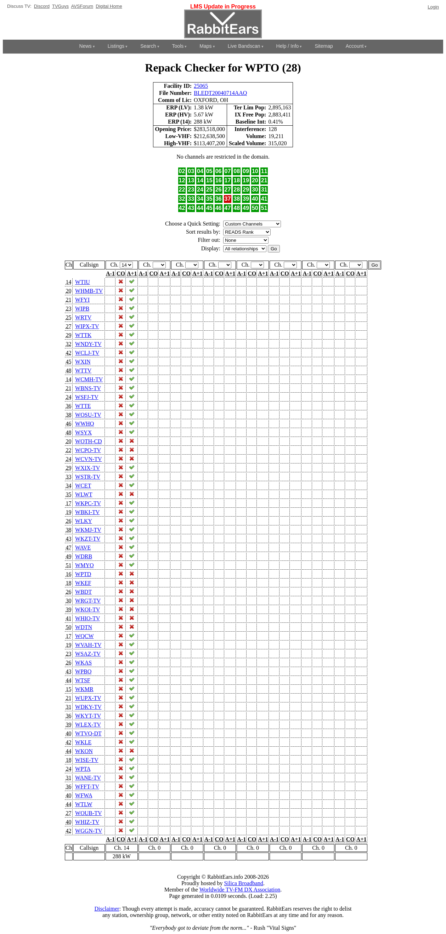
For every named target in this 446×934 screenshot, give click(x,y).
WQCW (84, 636)
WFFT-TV (87, 787)
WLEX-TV (88, 725)
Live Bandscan (244, 46)
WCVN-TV (88, 459)
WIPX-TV (87, 326)
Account (355, 46)
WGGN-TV (88, 831)
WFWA (83, 795)
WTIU (82, 282)
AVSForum (82, 6)
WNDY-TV (88, 344)
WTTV (83, 371)
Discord (42, 6)
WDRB (83, 556)
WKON (84, 751)
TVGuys (60, 6)
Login (433, 7)
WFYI (82, 300)
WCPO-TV (88, 450)
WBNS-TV (88, 388)
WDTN (83, 627)
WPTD (83, 574)
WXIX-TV (87, 468)
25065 (201, 86)
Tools (178, 46)
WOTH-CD (88, 441)
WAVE (83, 548)
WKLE (83, 742)
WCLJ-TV (87, 353)
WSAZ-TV (88, 654)
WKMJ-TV (88, 530)
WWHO (84, 424)
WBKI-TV (87, 512)
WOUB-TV (88, 813)
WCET (83, 486)
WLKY (83, 521)
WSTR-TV (87, 477)
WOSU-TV (88, 415)
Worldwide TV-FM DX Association (240, 890)
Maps (205, 46)
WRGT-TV (88, 601)
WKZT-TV (87, 539)
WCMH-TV (89, 379)
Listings (116, 46)
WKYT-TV (88, 716)
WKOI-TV (87, 609)
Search (148, 46)
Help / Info (287, 46)
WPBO (83, 671)
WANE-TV (88, 778)
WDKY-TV (88, 707)
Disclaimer (106, 909)
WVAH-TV (88, 645)
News (85, 46)
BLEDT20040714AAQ (220, 93)
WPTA (82, 769)
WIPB (82, 309)
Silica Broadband (243, 883)
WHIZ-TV (87, 822)
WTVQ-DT (88, 733)
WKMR (84, 689)
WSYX (83, 432)
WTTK (83, 335)
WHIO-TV (87, 618)
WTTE (83, 406)
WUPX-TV (88, 698)
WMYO (84, 565)
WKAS (83, 663)
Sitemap (324, 46)
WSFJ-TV (86, 397)
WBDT (83, 592)
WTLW (83, 804)
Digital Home (109, 6)
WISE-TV (86, 760)
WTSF (82, 680)
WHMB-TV (89, 291)
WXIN (83, 362)
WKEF (83, 583)
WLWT (83, 494)
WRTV (83, 317)
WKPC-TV (88, 503)
